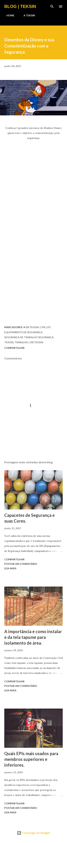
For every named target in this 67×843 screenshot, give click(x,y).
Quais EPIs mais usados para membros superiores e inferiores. (31, 759)
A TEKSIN (27, 15)
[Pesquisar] (52, 6)
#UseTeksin (31, 327)
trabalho (21, 342)
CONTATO (48, 15)
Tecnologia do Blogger (33, 833)
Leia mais (10, 568)
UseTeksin (36, 342)
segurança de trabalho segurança (29, 337)
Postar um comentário (20, 563)
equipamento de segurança (23, 332)
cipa (43, 327)
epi (49, 327)
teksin (8, 342)
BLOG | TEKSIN (20, 6)
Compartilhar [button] (14, 347)
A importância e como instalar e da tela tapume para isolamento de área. (33, 637)
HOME (8, 15)
